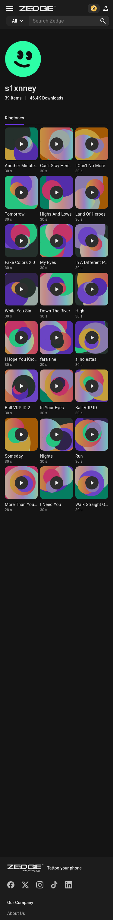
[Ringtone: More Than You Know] (21, 489)
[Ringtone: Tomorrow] (21, 199)
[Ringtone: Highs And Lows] (56, 199)
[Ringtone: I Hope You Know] (21, 344)
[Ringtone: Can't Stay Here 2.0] (56, 150)
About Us (16, 913)
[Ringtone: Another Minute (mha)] (21, 150)
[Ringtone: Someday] (21, 441)
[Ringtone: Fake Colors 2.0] (21, 247)
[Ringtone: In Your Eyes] (56, 393)
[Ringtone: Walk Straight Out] (91, 489)
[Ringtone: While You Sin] (21, 296)
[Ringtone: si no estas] (91, 344)
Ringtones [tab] (14, 117)
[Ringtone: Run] (91, 441)
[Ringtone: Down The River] (56, 296)
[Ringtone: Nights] (56, 441)
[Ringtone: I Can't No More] (91, 150)
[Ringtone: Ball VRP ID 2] (21, 393)
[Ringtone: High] (91, 296)
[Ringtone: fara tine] (56, 344)
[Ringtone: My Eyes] (56, 247)
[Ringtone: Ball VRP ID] (91, 393)
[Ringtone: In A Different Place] (91, 247)
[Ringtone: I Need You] (56, 489)
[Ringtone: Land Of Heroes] (91, 199)
